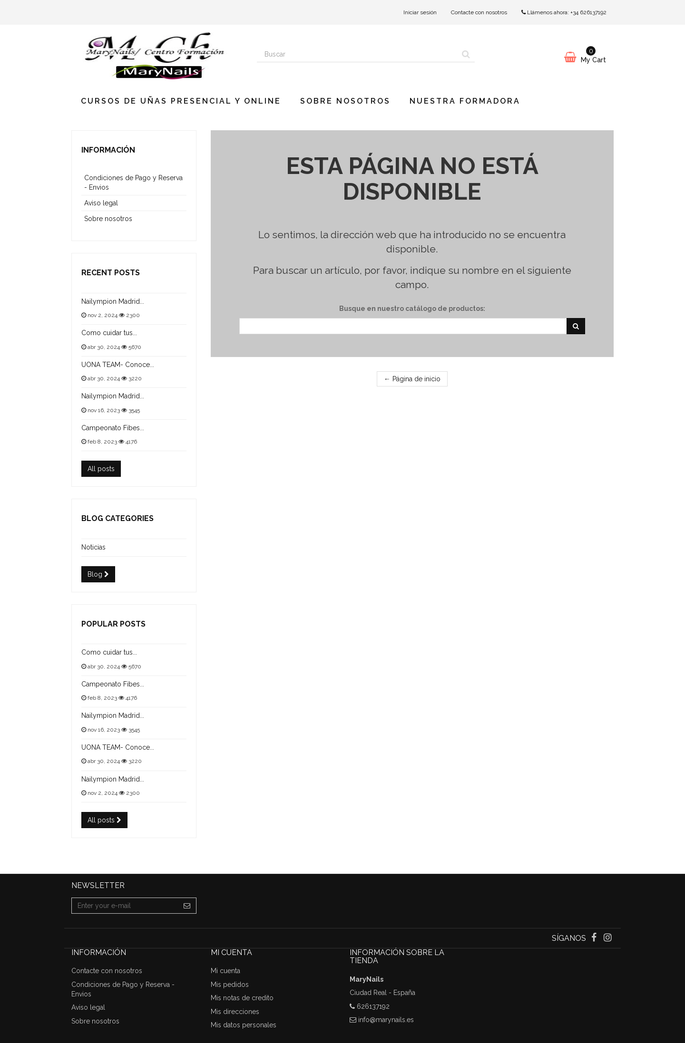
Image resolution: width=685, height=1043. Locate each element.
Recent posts (110, 272)
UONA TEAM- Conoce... (117, 364)
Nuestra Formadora (465, 101)
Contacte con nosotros (479, 12)
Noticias (93, 547)
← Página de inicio (412, 379)
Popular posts (113, 623)
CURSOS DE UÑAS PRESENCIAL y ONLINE (181, 101)
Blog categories (117, 518)
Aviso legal (101, 203)
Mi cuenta (225, 971)
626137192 (373, 1006)
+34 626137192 (588, 12)
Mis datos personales (243, 1025)
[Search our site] (357, 54)
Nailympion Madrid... (112, 301)
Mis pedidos (230, 984)
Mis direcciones (235, 1011)
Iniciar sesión (420, 12)
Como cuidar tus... (109, 333)
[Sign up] (187, 906)
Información (108, 150)
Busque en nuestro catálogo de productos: (412, 308)
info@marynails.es (386, 1020)
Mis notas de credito (242, 998)
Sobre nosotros (345, 101)
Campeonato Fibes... (112, 428)
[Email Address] (124, 906)
